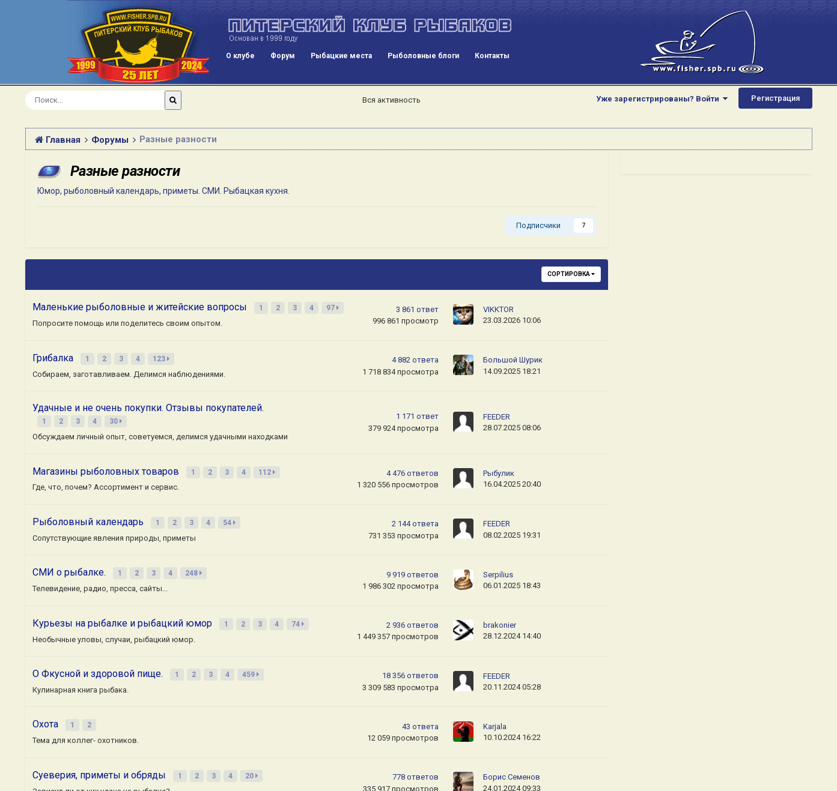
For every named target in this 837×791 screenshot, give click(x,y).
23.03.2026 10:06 (512, 319)
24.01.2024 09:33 (512, 771)
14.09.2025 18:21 (512, 368)
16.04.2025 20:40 (512, 478)
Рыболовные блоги (423, 56)
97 (333, 307)
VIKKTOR (498, 308)
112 (268, 466)
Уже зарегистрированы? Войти (662, 98)
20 (252, 760)
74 (299, 613)
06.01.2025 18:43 (512, 575)
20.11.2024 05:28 (512, 673)
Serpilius (498, 565)
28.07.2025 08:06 (512, 423)
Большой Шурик (513, 357)
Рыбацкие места (341, 56)
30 (117, 417)
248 (194, 564)
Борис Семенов (511, 760)
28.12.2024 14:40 (512, 625)
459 (251, 662)
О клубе (240, 56)
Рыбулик (498, 467)
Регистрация (775, 98)
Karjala (495, 712)
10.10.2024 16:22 (512, 722)
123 (162, 356)
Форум (282, 56)
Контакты (492, 56)
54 (230, 515)
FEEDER (496, 412)
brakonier (499, 614)
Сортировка (571, 274)
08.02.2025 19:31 (512, 527)
